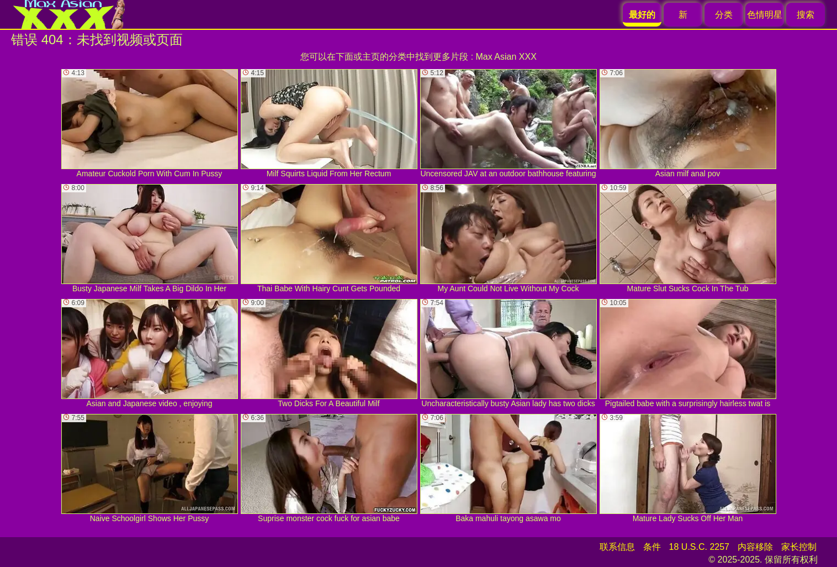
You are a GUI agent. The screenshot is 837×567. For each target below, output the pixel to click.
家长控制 (799, 547)
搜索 (805, 14)
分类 (724, 14)
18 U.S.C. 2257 (699, 547)
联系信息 (617, 547)
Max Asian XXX (506, 56)
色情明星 (764, 14)
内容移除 (755, 547)
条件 (652, 547)
